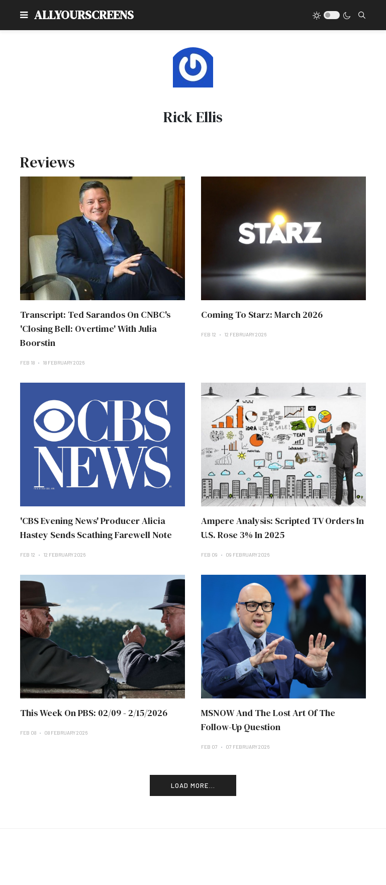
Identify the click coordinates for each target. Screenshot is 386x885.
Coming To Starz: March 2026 (262, 314)
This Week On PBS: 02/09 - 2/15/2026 (93, 712)
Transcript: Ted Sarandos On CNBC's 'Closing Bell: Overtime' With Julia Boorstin (95, 328)
